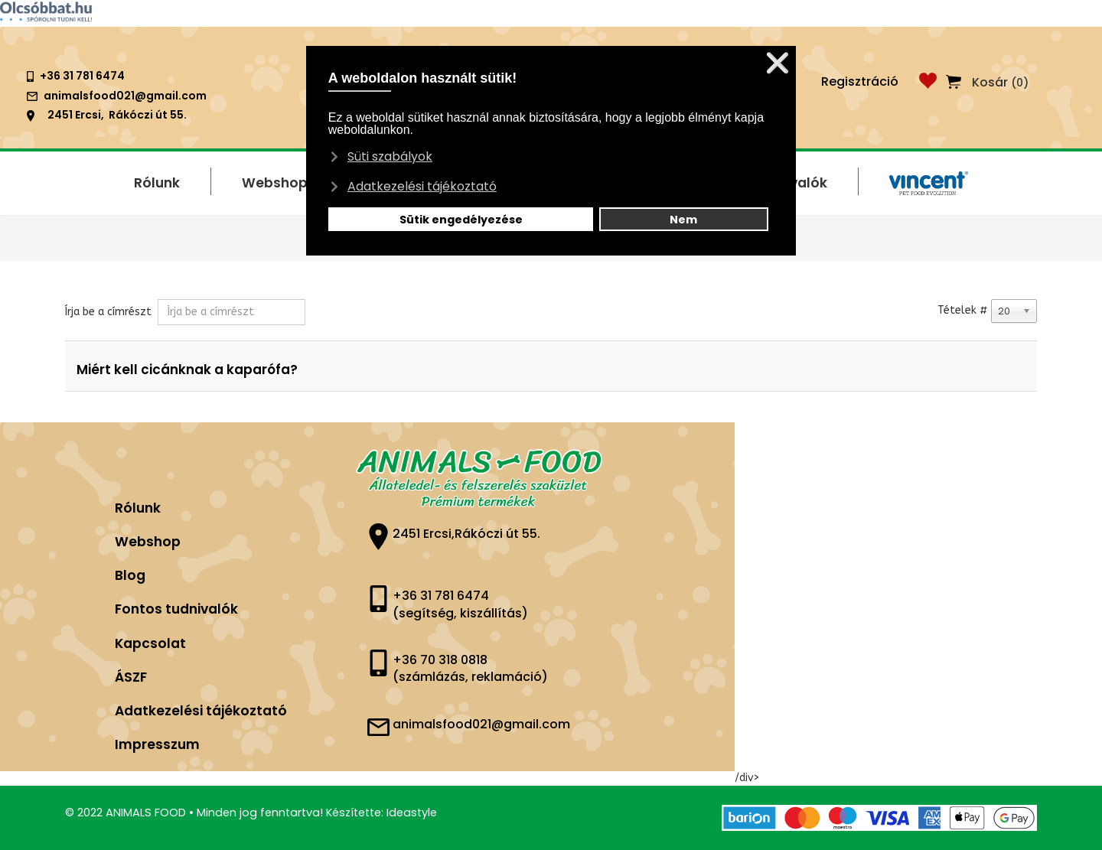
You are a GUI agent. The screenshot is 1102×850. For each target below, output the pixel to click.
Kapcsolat (150, 643)
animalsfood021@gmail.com (125, 95)
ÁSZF (131, 677)
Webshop (148, 541)
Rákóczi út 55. (148, 114)
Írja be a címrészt (110, 311)
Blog (130, 575)
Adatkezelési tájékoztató (201, 711)
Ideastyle (411, 812)
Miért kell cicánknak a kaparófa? (187, 369)
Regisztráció (859, 81)
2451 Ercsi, (75, 114)
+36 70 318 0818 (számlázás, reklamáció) (470, 669)
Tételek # (962, 310)
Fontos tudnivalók (176, 609)
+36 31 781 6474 (82, 75)
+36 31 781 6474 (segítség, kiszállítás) (460, 604)
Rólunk (138, 508)
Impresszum (157, 744)
